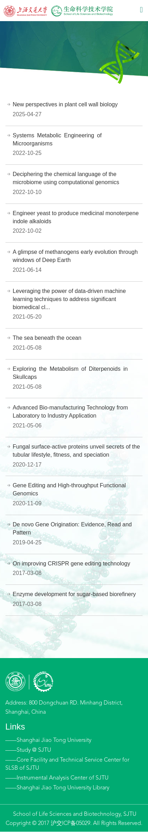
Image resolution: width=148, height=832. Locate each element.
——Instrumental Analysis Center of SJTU (57, 778)
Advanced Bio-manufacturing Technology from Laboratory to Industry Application (70, 412)
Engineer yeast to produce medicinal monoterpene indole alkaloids (76, 217)
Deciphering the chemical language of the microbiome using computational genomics (66, 178)
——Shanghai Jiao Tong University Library (57, 788)
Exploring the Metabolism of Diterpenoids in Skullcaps (71, 373)
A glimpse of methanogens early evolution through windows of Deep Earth (75, 256)
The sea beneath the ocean (47, 338)
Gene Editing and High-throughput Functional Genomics (69, 489)
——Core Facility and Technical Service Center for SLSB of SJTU (67, 764)
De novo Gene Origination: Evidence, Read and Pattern (72, 528)
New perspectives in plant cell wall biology (65, 104)
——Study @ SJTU (28, 750)
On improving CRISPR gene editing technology (71, 564)
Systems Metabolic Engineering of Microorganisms (59, 139)
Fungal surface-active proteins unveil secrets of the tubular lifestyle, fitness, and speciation (76, 451)
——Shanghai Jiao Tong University (48, 740)
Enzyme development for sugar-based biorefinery (74, 594)
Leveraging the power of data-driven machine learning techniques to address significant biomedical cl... (69, 299)
